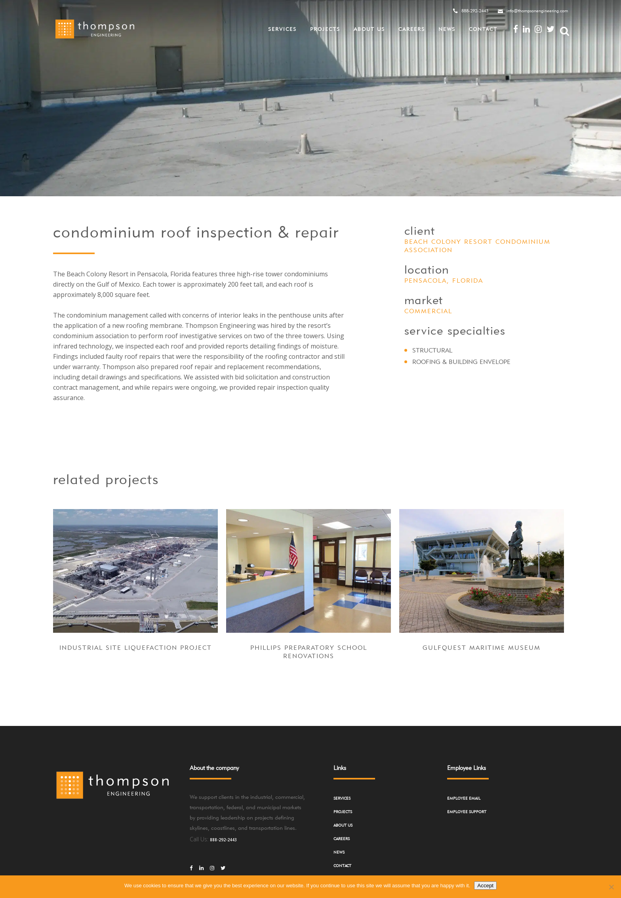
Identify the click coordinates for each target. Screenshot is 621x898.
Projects (342, 811)
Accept (485, 885)
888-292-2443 (474, 10)
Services (342, 798)
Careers (341, 838)
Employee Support (466, 811)
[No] (611, 887)
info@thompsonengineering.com (537, 10)
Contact (342, 865)
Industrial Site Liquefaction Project (135, 647)
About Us (342, 825)
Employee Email (463, 798)
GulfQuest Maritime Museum (482, 647)
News (339, 852)
